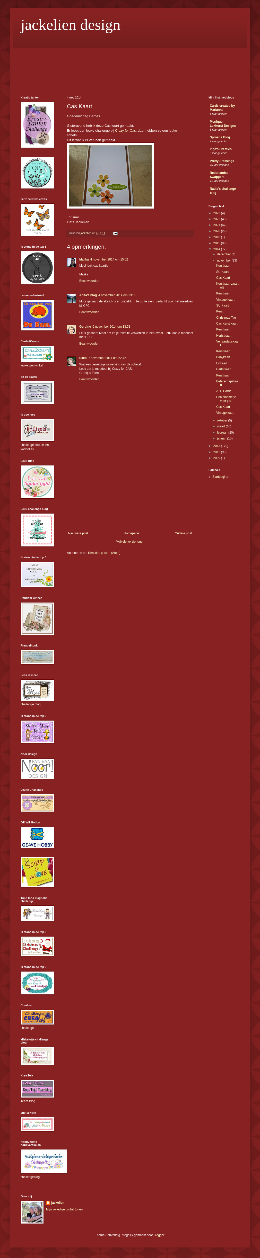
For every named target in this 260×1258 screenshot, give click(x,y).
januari (222, 438)
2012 (217, 452)
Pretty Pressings (222, 161)
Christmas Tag (226, 317)
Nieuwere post (78, 533)
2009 (217, 458)
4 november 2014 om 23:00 (117, 295)
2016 (217, 237)
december (224, 254)
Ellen (83, 358)
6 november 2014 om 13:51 (111, 326)
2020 (217, 231)
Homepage (131, 533)
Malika (84, 259)
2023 (217, 213)
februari (222, 432)
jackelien (57, 1203)
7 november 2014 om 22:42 (107, 358)
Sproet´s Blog (220, 137)
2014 (217, 249)
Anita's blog (88, 295)
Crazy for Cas (125, 130)
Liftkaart (221, 363)
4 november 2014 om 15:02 (109, 259)
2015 (217, 243)
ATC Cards (223, 391)
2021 (217, 225)
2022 (217, 219)
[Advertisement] (130, 493)
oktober (222, 420)
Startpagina (220, 477)
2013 (217, 446)
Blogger (159, 1235)
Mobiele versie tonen (130, 541)
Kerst (219, 311)
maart (221, 426)
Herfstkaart (223, 335)
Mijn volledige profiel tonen (64, 1209)
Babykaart (223, 357)
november (224, 260)
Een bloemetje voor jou (226, 398)
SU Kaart (222, 272)
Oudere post (183, 533)
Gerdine (85, 326)
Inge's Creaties (221, 149)
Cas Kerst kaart (227, 323)
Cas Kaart (223, 278)
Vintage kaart (225, 299)
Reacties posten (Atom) (104, 553)
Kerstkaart (223, 265)
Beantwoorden (89, 281)
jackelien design (70, 24)
